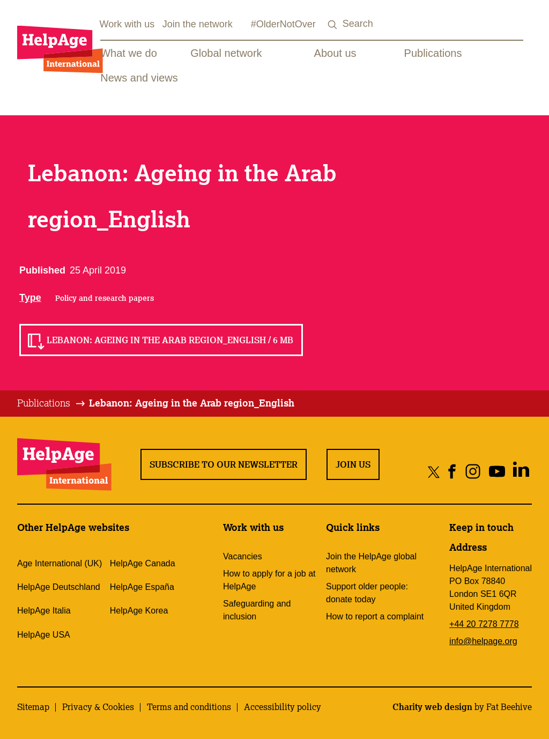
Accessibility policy (282, 707)
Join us (353, 464)
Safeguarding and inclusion (257, 610)
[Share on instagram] (472, 472)
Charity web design (432, 707)
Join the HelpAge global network (371, 563)
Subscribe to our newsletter (224, 464)
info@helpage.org (483, 641)
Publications (433, 53)
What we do (128, 53)
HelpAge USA (43, 634)
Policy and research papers (104, 298)
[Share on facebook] (452, 472)
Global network (226, 53)
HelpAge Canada (142, 563)
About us (335, 53)
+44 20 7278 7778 (483, 624)
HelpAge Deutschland (58, 587)
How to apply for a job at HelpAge (269, 580)
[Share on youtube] (497, 472)
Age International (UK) (59, 563)
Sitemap (33, 707)
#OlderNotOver (283, 24)
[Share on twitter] (434, 472)
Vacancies (242, 556)
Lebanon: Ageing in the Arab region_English (191, 402)
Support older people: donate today (367, 593)
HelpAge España (142, 587)
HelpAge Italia (44, 610)
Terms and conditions (189, 707)
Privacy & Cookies (98, 707)
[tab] (51, 403)
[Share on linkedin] (521, 472)
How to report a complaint (375, 616)
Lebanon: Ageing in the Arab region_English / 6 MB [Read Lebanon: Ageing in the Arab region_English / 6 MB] (170, 340)
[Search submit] (332, 25)
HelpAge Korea (139, 610)
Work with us (127, 24)
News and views (139, 78)
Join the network (197, 24)
